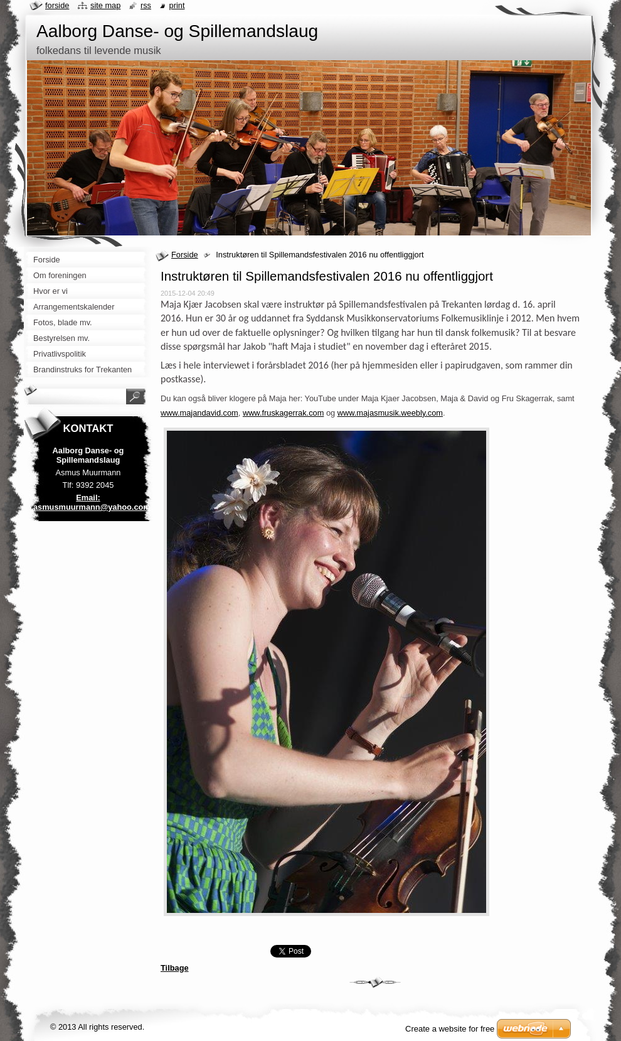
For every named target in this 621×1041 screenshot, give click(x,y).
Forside (184, 254)
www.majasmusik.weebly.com (390, 413)
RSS (146, 5)
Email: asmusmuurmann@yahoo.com (92, 502)
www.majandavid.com (199, 413)
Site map (105, 5)
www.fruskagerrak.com (283, 413)
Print (177, 5)
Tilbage (175, 968)
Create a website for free (449, 1028)
